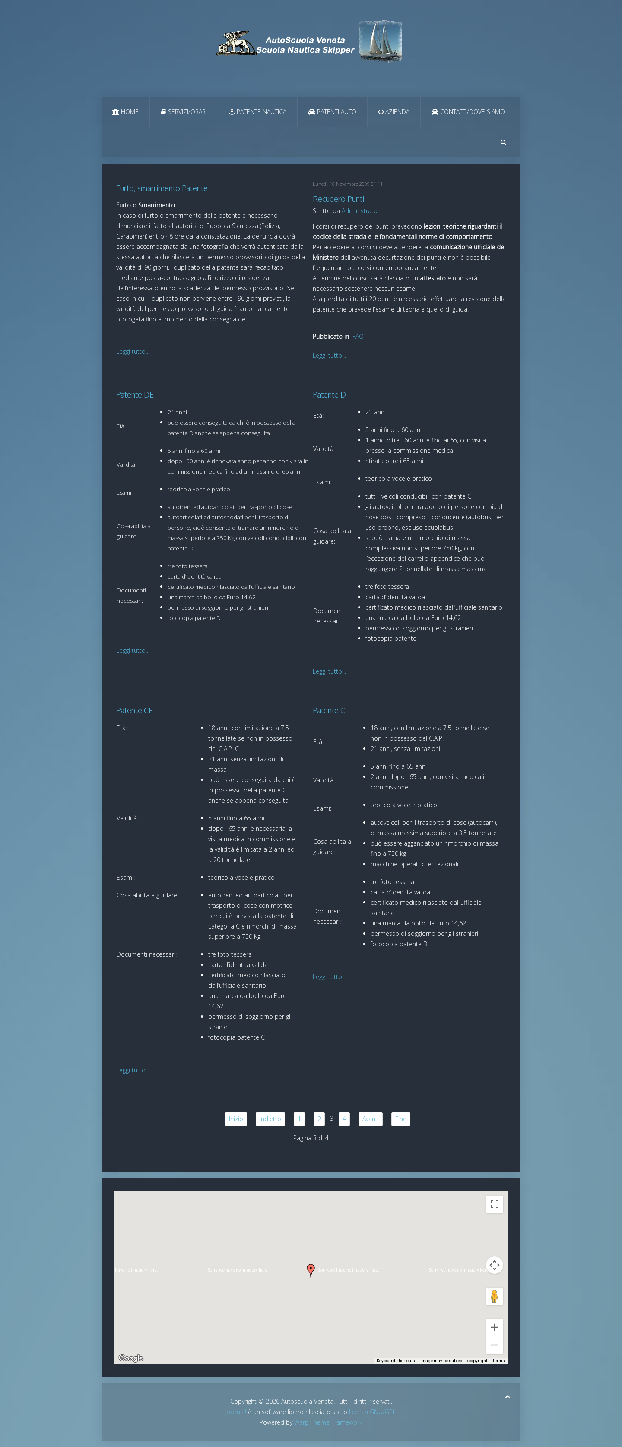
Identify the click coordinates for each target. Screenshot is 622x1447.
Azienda (393, 112)
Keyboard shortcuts (396, 1360)
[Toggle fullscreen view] (494, 1204)
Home (125, 112)
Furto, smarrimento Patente (162, 188)
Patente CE (134, 710)
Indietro (270, 1119)
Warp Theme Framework (328, 1422)
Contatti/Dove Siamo (468, 112)
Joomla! (235, 1412)
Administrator (361, 211)
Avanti (370, 1119)
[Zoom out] (494, 1345)
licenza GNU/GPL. (373, 1412)
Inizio (236, 1119)
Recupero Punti (338, 199)
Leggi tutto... (132, 351)
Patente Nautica (257, 112)
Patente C (329, 710)
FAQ (358, 336)
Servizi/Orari (184, 112)
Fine (400, 1119)
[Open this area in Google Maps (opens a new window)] (131, 1358)
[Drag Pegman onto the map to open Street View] (494, 1296)
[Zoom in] (494, 1327)
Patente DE (135, 394)
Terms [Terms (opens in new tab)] (498, 1360)
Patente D (329, 394)
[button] (311, 1271)
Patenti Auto (332, 112)
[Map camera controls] (494, 1265)
